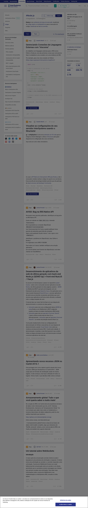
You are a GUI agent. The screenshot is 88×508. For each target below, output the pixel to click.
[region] (44, 502)
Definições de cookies (65, 500)
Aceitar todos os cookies (65, 504)
